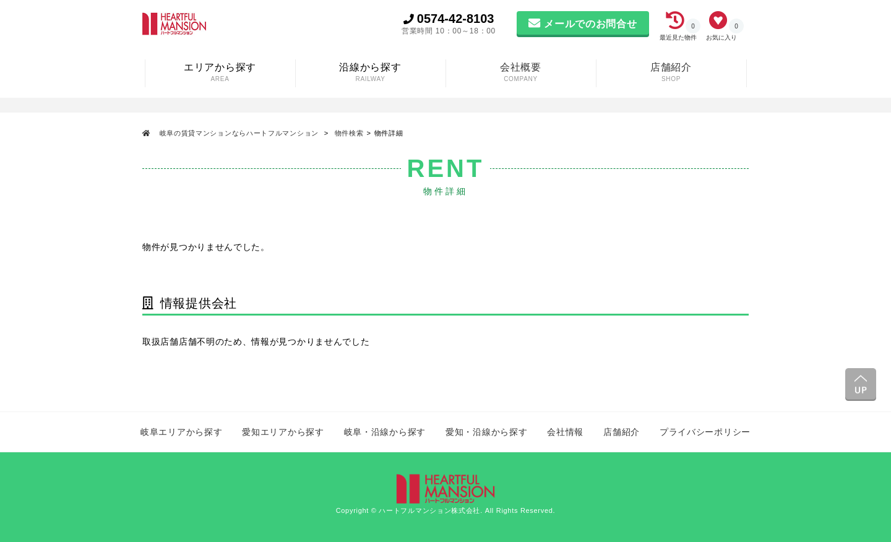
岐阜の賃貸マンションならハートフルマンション (239, 133)
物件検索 (349, 133)
